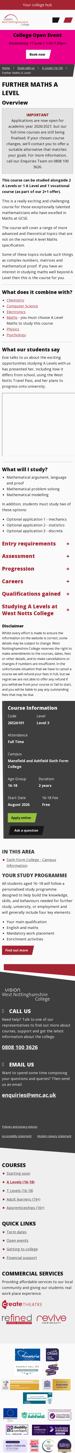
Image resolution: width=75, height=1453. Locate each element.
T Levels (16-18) (20, 1190)
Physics (13, 329)
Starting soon (18, 1173)
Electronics (16, 311)
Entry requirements (29, 543)
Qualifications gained (31, 593)
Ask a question (26, 830)
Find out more (16, 950)
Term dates (17, 1232)
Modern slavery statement (54, 1136)
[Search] (55, 20)
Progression (18, 568)
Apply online (21, 818)
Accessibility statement (17, 1136)
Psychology (16, 334)
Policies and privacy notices (19, 1127)
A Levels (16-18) (20, 1182)
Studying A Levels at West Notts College (29, 610)
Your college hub (37, 4)
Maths (12, 317)
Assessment (18, 556)
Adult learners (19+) (23, 1199)
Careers (12, 581)
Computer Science (22, 306)
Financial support (22, 1257)
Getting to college (22, 1249)
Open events (17, 1240)
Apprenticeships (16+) (25, 1207)
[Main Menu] (68, 20)
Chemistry (15, 300)
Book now (37, 54)
